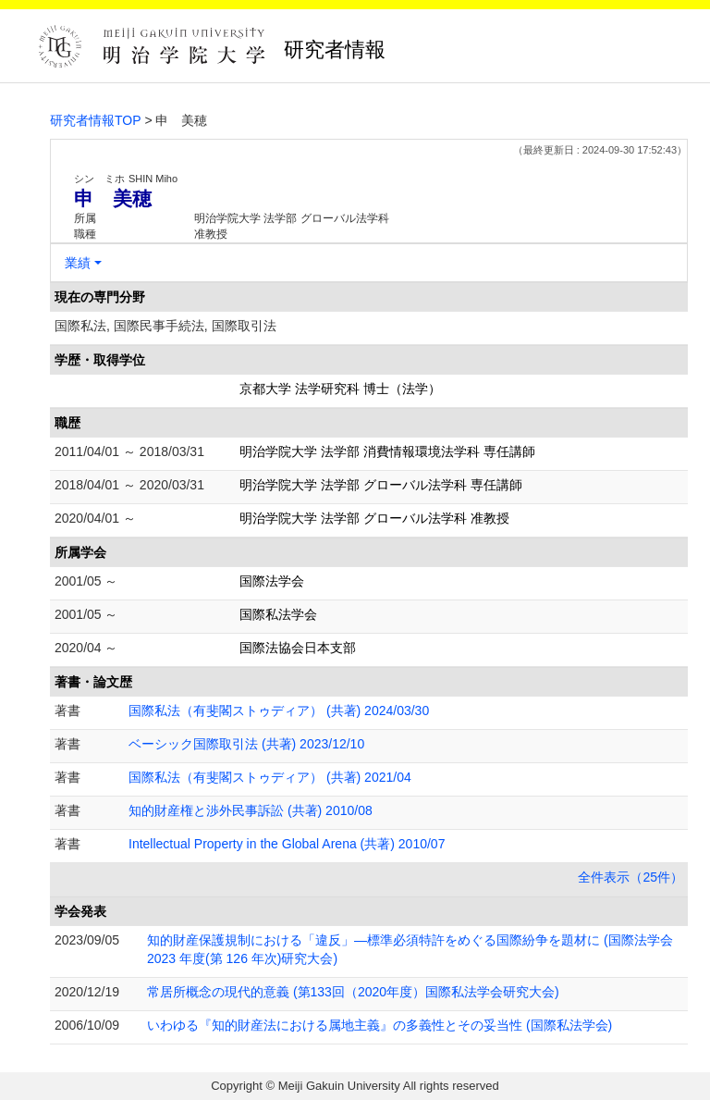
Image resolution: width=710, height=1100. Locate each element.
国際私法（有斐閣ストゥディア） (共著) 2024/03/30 (279, 710)
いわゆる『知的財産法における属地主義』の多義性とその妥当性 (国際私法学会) (379, 1025)
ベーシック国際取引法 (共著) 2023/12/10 (246, 743)
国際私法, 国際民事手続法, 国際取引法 (165, 325)
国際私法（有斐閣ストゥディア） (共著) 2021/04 (270, 777)
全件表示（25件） (630, 877)
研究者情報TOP (95, 120)
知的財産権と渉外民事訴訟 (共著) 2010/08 (251, 810)
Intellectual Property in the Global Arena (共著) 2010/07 (287, 843)
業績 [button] (78, 262)
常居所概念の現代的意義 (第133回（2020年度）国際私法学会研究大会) (353, 991)
